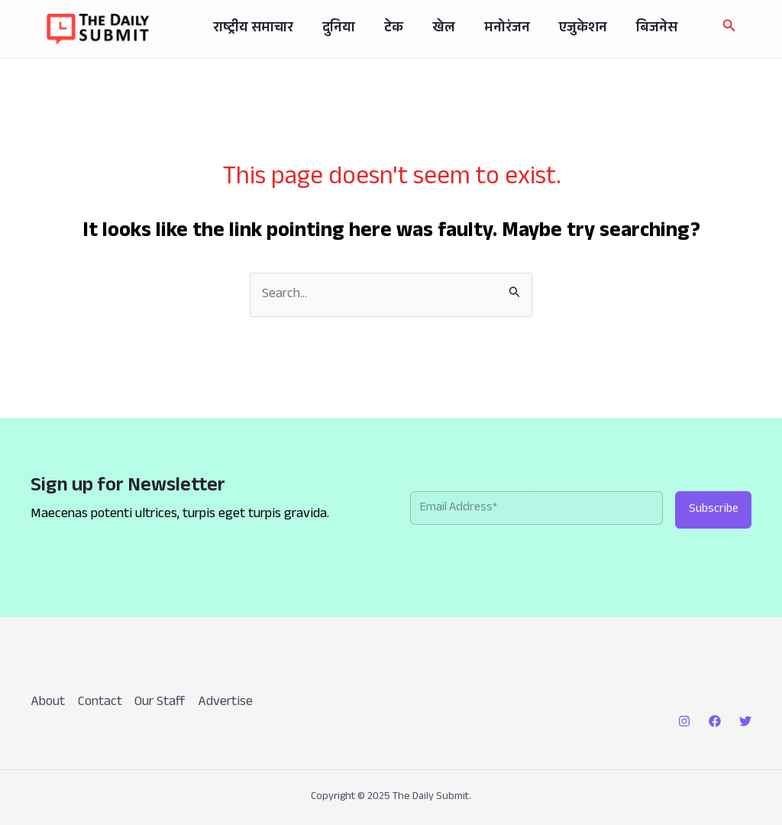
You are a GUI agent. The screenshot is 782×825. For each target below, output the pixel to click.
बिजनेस (650, 29)
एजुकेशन (581, 29)
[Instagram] (684, 721)
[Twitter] (745, 721)
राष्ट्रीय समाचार (274, 29)
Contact (101, 702)
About (48, 702)
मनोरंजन (509, 29)
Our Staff (162, 702)
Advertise (229, 702)
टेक (405, 29)
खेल (450, 29)
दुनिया (354, 29)
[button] (729, 28)
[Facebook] (715, 721)
